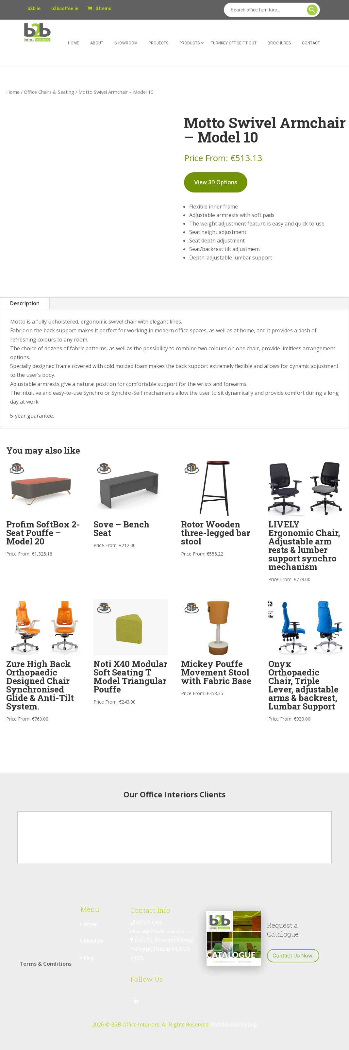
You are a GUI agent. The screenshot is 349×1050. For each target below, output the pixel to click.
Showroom (126, 43)
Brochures (279, 43)
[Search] (272, 10)
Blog (89, 957)
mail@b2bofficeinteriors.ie (160, 931)
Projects (158, 43)
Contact (311, 43)
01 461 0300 (146, 922)
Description (25, 303)
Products (189, 43)
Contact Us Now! (293, 955)
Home (73, 43)
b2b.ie (34, 8)
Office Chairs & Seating (49, 92)
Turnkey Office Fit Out (234, 43)
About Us (93, 940)
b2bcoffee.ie (64, 8)
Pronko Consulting (234, 1024)
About (96, 43)
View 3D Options (215, 182)
